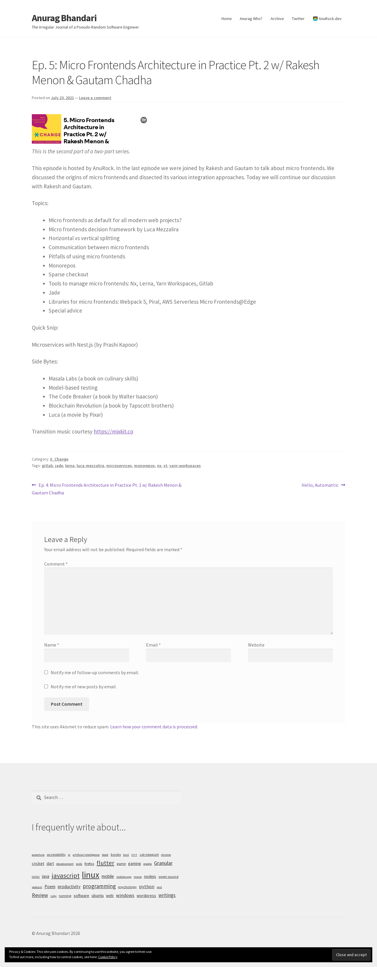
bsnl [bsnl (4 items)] (126, 855)
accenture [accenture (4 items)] (38, 855)
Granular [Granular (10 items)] (163, 863)
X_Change (59, 459)
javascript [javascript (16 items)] (66, 875)
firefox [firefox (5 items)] (89, 863)
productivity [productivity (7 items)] (69, 886)
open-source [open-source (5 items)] (168, 876)
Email (153, 645)
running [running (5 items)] (65, 895)
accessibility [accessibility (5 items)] (56, 854)
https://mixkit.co (113, 431)
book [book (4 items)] (105, 855)
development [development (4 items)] (65, 864)
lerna (70, 465)
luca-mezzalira (90, 465)
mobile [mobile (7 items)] (108, 876)
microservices (119, 465)
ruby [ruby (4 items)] (53, 896)
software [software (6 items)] (81, 895)
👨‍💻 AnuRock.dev (327, 18)
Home (226, 18)
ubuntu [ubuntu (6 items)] (98, 895)
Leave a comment (95, 97)
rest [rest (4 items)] (159, 887)
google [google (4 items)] (147, 864)
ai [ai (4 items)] (69, 855)
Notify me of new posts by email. (84, 686)
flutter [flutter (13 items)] (105, 863)
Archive (277, 18)
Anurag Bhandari (64, 18)
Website (256, 645)
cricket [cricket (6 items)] (38, 863)
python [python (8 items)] (146, 886)
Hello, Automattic (320, 485)
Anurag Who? (251, 18)
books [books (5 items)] (116, 854)
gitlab (47, 465)
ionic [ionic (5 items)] (36, 876)
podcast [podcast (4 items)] (37, 887)
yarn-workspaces (185, 465)
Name (51, 645)
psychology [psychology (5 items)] (127, 887)
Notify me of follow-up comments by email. (95, 672)
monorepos (144, 465)
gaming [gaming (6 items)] (134, 863)
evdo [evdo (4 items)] (79, 864)
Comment (56, 564)
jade (59, 465)
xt (165, 465)
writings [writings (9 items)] (167, 895)
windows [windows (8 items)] (125, 895)
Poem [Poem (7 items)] (49, 886)
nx (159, 465)
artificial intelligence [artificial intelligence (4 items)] (86, 855)
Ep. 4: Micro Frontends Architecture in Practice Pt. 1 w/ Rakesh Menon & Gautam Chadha (106, 488)
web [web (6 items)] (110, 895)
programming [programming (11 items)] (99, 886)
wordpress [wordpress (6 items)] (146, 895)
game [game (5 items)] (121, 863)
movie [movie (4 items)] (138, 877)
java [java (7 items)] (45, 876)
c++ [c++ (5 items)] (134, 854)
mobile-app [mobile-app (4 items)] (123, 877)
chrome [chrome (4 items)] (166, 855)
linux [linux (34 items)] (90, 874)
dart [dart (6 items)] (50, 863)
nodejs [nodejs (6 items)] (150, 876)
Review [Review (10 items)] (40, 895)
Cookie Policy (108, 957)
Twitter (298, 18)
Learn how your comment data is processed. (154, 727)
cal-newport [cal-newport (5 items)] (149, 854)
